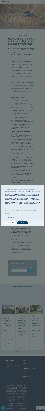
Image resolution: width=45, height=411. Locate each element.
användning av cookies (9, 202)
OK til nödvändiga (10, 222)
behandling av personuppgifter (21, 202)
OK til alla (22, 222)
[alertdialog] (22, 205)
